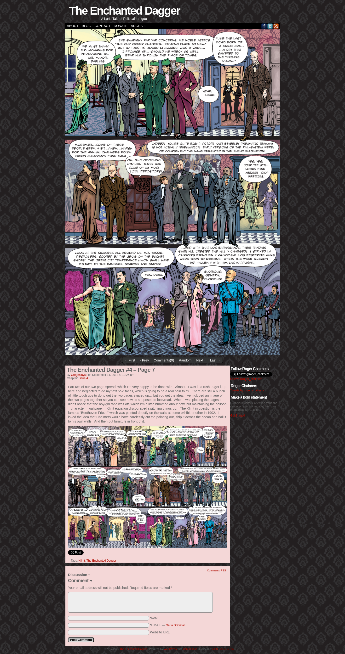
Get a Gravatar (175, 625)
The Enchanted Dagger (124, 10)
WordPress (170, 649)
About (72, 26)
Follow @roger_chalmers (246, 379)
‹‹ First (130, 360)
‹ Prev (144, 360)
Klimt (82, 560)
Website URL (160, 632)
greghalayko (79, 375)
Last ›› (215, 360)
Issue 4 (83, 378)
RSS (276, 26)
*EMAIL (167, 625)
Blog (86, 26)
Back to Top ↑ (228, 649)
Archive (138, 26)
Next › (200, 360)
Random (185, 360)
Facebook (264, 26)
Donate (120, 26)
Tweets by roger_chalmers (247, 390)
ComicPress (190, 649)
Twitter (270, 26)
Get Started (237, 415)
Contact (102, 26)
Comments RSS (216, 570)
